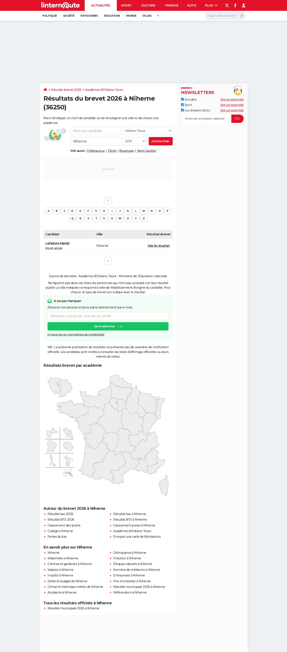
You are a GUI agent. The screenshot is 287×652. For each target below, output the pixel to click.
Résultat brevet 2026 (66, 90)
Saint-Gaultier (146, 151)
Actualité (188, 99)
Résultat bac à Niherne (129, 514)
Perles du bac (57, 537)
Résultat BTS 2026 (61, 519)
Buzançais (126, 151)
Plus (211, 5)
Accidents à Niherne (62, 592)
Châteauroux (96, 151)
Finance (171, 5)
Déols (112, 151)
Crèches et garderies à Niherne (70, 564)
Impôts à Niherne (60, 575)
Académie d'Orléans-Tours (104, 90)
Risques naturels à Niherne (132, 564)
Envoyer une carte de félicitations (137, 537)
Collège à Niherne (60, 531)
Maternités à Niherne (63, 558)
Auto (191, 5)
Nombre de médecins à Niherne (136, 570)
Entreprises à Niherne (129, 575)
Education (112, 15)
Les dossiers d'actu (195, 110)
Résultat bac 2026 (60, 514)
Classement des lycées (64, 525)
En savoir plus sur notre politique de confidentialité (76, 334)
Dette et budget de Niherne (67, 581)
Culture (148, 5)
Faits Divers (89, 15)
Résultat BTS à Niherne (130, 519)
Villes (146, 15)
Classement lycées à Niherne (134, 525)
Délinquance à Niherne (129, 553)
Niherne (53, 553)
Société (68, 15)
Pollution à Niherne (127, 558)
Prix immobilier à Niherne (132, 581)
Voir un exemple (232, 99)
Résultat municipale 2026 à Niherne (139, 587)
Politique (49, 15)
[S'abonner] (212, 119)
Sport (126, 5)
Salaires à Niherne (60, 570)
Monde (131, 15)
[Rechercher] (225, 16)
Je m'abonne (104, 326)
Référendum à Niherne (129, 592)
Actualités (100, 5)
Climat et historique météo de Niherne (75, 587)
